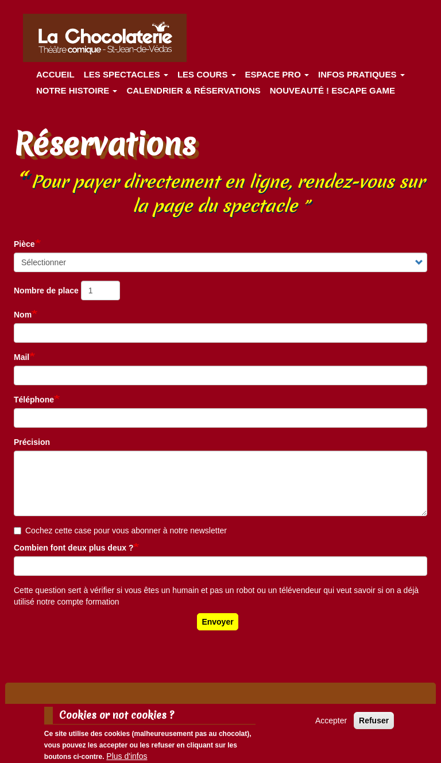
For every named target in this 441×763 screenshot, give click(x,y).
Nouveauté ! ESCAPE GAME (332, 90)
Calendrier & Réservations (193, 90)
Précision (32, 442)
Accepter (331, 724)
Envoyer (217, 621)
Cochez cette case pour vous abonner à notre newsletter (120, 530)
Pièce (24, 244)
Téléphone (34, 399)
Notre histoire (76, 90)
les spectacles (126, 74)
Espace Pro (277, 74)
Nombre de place (46, 290)
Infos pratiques (361, 74)
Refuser (374, 724)
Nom (23, 314)
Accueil (55, 74)
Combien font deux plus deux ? (73, 547)
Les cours (206, 74)
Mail (21, 357)
